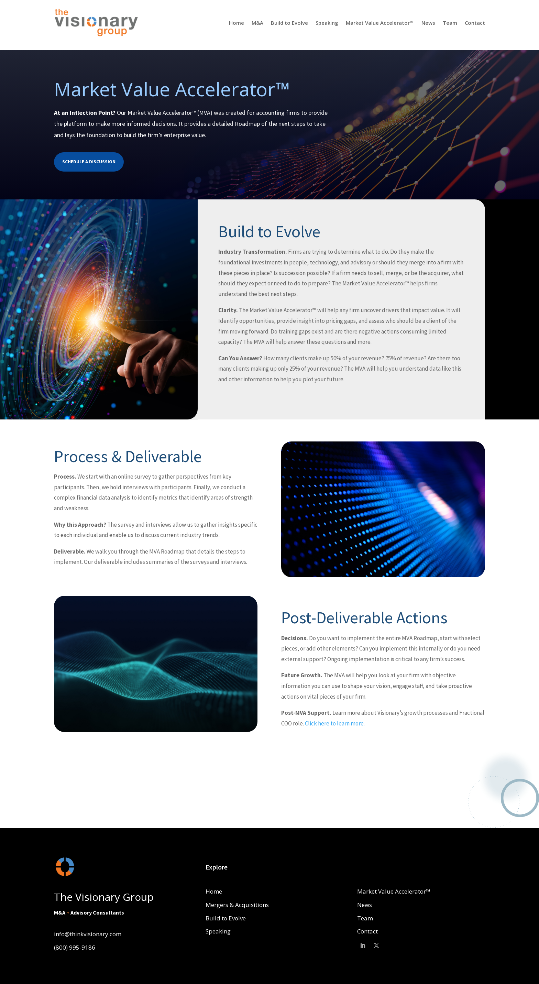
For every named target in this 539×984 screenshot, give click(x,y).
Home (236, 22)
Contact (475, 22)
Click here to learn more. (335, 723)
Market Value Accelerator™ (380, 22)
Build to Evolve (289, 22)
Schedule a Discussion (89, 161)
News (428, 22)
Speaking (327, 22)
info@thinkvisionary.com (87, 934)
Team (450, 22)
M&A (257, 22)
